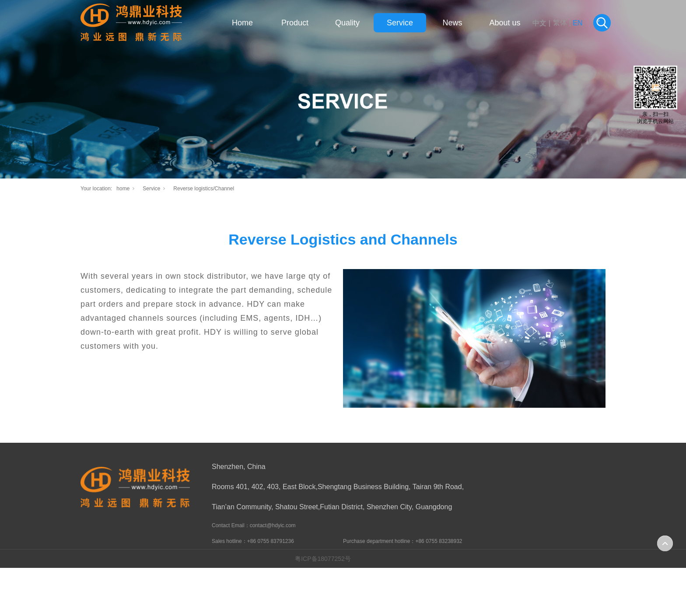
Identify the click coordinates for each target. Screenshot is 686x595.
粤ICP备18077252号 (323, 558)
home (123, 189)
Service (400, 22)
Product (294, 22)
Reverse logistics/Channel (203, 189)
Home (242, 22)
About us (504, 22)
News (452, 22)
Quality (347, 22)
